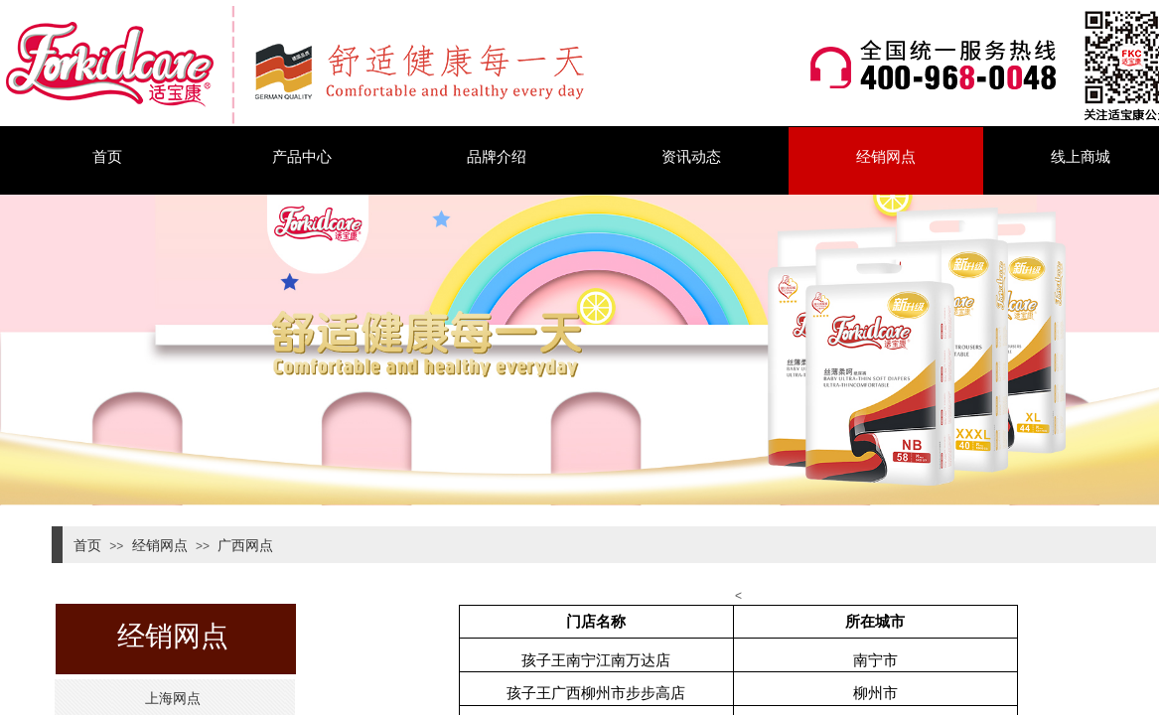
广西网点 (245, 545)
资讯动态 (691, 156)
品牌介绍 (496, 156)
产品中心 (302, 156)
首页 (107, 156)
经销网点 (886, 156)
